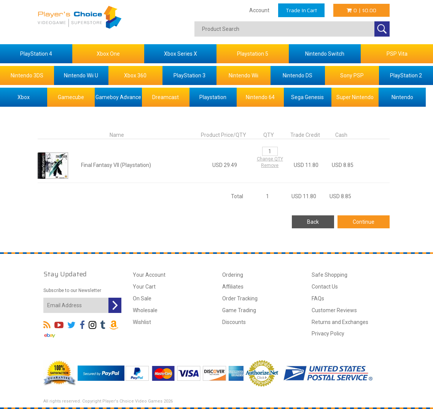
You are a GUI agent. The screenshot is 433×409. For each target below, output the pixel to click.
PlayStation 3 (189, 75)
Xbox (24, 97)
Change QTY (270, 159)
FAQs (318, 298)
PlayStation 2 (406, 75)
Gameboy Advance (118, 97)
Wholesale (145, 310)
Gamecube (71, 97)
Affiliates (233, 287)
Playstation (212, 97)
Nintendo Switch (324, 54)
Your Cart (144, 287)
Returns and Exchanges (340, 322)
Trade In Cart (301, 10)
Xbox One (108, 54)
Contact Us (325, 287)
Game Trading (239, 310)
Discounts (234, 322)
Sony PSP (352, 75)
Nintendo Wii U (81, 75)
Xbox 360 (135, 75)
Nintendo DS (297, 75)
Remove (270, 165)
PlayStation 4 (36, 54)
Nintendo (402, 97)
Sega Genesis (307, 97)
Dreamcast (165, 97)
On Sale (142, 298)
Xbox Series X (180, 54)
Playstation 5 (252, 54)
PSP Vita (397, 54)
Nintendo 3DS (27, 75)
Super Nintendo (355, 97)
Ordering (232, 275)
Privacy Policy (328, 333)
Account (259, 10)
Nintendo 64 (260, 97)
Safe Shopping (329, 275)
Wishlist (142, 322)
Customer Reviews (334, 310)
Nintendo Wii (243, 75)
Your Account (149, 275)
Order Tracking (240, 298)
